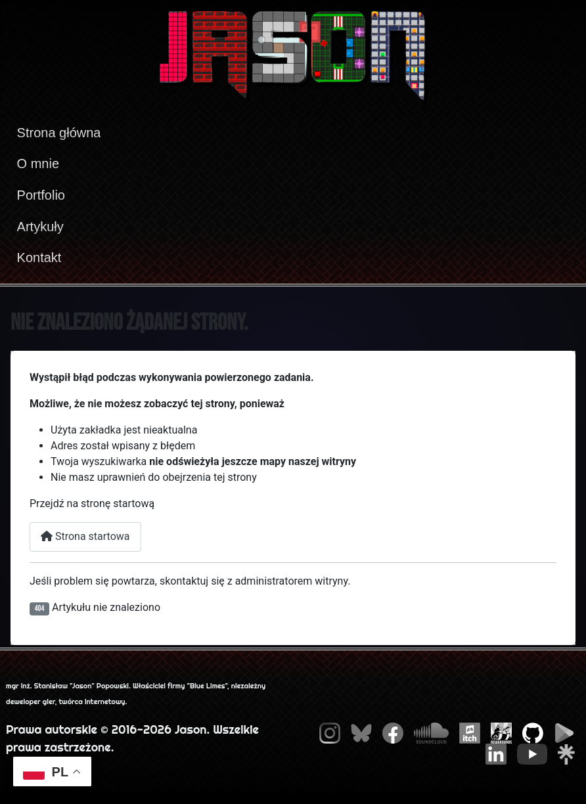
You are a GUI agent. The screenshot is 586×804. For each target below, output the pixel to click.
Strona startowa (85, 536)
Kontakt (39, 257)
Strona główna (59, 132)
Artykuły (40, 226)
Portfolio (41, 195)
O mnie (38, 163)
